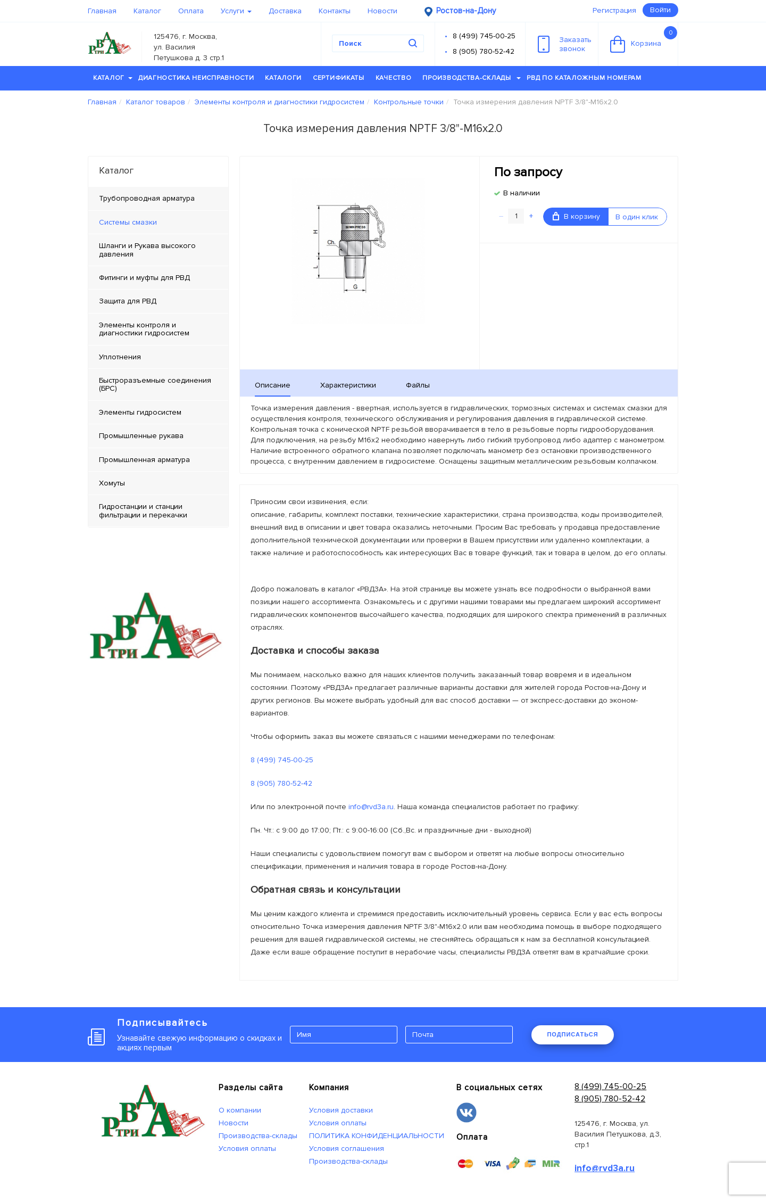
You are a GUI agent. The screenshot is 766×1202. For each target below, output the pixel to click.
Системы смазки (128, 222)
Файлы (418, 385)
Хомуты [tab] (112, 483)
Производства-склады (471, 78)
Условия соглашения (346, 1148)
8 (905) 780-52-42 (483, 51)
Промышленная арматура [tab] (144, 459)
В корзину (576, 216)
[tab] (158, 222)
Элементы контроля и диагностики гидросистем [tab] (144, 328)
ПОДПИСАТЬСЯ (572, 1034)
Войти (660, 9)
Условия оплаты (247, 1148)
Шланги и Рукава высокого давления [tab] (147, 249)
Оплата (191, 10)
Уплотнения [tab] (120, 356)
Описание (272, 385)
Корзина (643, 39)
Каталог (147, 10)
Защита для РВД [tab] (127, 301)
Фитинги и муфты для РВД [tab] (144, 277)
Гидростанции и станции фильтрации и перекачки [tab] (143, 510)
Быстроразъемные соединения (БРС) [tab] (155, 384)
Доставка (285, 10)
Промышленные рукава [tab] (141, 435)
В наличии (521, 192)
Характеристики (348, 385)
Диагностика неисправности (196, 78)
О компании (240, 1110)
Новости (382, 10)
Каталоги (283, 78)
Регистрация (614, 10)
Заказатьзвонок (565, 44)
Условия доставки (341, 1110)
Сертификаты (338, 78)
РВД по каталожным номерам (584, 78)
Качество (394, 78)
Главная (102, 10)
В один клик (636, 216)
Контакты (335, 10)
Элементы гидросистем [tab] (140, 412)
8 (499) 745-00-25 (484, 35)
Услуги (236, 10)
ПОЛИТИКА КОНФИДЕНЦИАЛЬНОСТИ (376, 1135)
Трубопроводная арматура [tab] (147, 198)
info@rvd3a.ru (371, 806)
